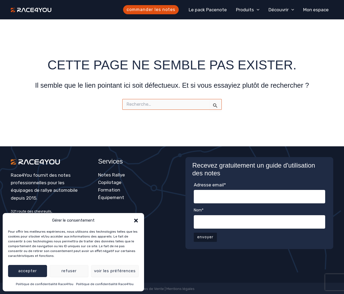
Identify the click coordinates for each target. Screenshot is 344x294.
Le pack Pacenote (208, 9)
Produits (247, 9)
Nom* (198, 210)
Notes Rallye (111, 175)
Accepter (27, 270)
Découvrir (281, 9)
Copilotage (109, 182)
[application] (256, 9)
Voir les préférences (115, 270)
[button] (136, 220)
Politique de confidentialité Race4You (44, 284)
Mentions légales (180, 289)
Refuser (69, 270)
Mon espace (316, 9)
